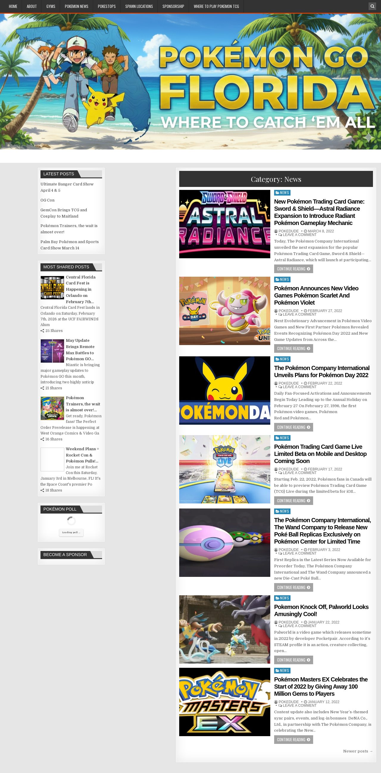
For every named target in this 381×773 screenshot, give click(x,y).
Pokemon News (76, 6)
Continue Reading (291, 269)
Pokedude (289, 231)
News (284, 192)
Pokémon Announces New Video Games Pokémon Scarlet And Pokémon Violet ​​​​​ (316, 295)
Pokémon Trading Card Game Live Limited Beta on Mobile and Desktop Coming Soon (320, 453)
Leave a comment (300, 235)
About (32, 6)
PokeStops (107, 6)
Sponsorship (173, 6)
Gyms (50, 6)
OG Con (47, 200)
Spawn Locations (139, 6)
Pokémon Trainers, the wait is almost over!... (83, 404)
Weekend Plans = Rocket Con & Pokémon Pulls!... (82, 455)
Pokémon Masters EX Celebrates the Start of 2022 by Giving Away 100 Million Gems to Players (321, 686)
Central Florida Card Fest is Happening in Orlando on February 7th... (81, 289)
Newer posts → (358, 751)
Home (13, 6)
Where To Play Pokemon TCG (216, 6)
